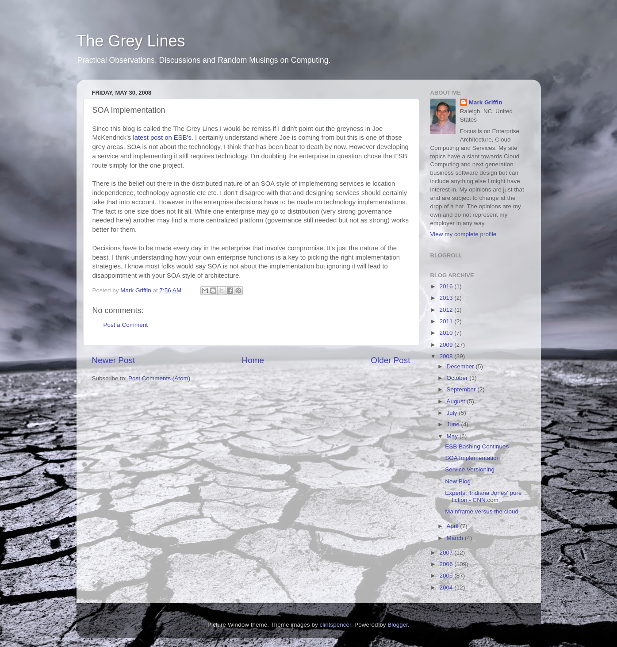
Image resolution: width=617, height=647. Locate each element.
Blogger (397, 624)
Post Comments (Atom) (159, 378)
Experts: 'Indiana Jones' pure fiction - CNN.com (483, 496)
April (453, 526)
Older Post (390, 360)
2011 (446, 321)
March (456, 538)
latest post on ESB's (162, 137)
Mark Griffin (485, 102)
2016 (446, 286)
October (458, 378)
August (457, 401)
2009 (446, 344)
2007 (446, 552)
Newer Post (113, 360)
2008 (446, 356)
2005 (446, 575)
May (453, 436)
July (453, 413)
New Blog (458, 481)
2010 (446, 332)
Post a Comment (125, 325)
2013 (446, 298)
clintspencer (335, 624)
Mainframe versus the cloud (481, 511)
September (462, 389)
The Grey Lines (131, 41)
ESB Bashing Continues (477, 446)
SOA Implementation (472, 458)
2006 (446, 564)
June (454, 424)
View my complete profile (463, 234)
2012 (446, 309)
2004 (446, 587)
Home (253, 360)
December (461, 366)
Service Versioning (469, 469)
